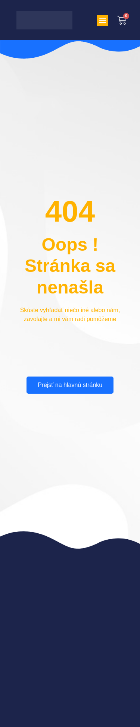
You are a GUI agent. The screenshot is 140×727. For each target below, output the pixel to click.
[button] (102, 20)
